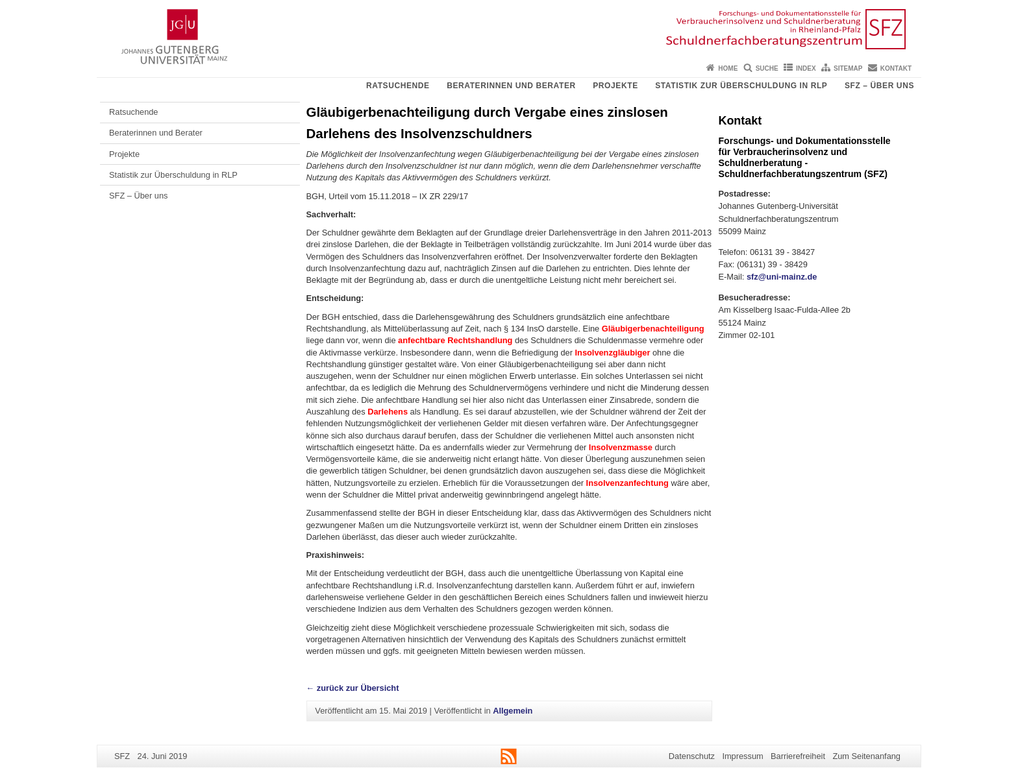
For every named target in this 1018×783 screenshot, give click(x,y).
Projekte (615, 85)
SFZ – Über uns (879, 85)
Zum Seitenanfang (866, 756)
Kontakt (896, 68)
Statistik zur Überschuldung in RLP (741, 85)
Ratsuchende (398, 85)
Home (728, 68)
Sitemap (848, 68)
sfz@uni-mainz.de (782, 277)
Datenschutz (692, 756)
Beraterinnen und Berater (511, 85)
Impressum (742, 756)
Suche (767, 68)
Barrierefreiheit (798, 756)
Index (806, 68)
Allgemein (512, 711)
